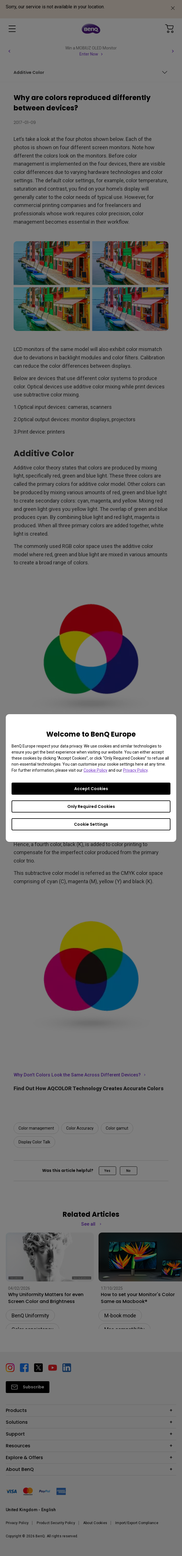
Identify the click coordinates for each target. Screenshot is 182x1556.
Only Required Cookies (91, 806)
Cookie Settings (91, 824)
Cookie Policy (95, 770)
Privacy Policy (135, 770)
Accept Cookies (91, 789)
